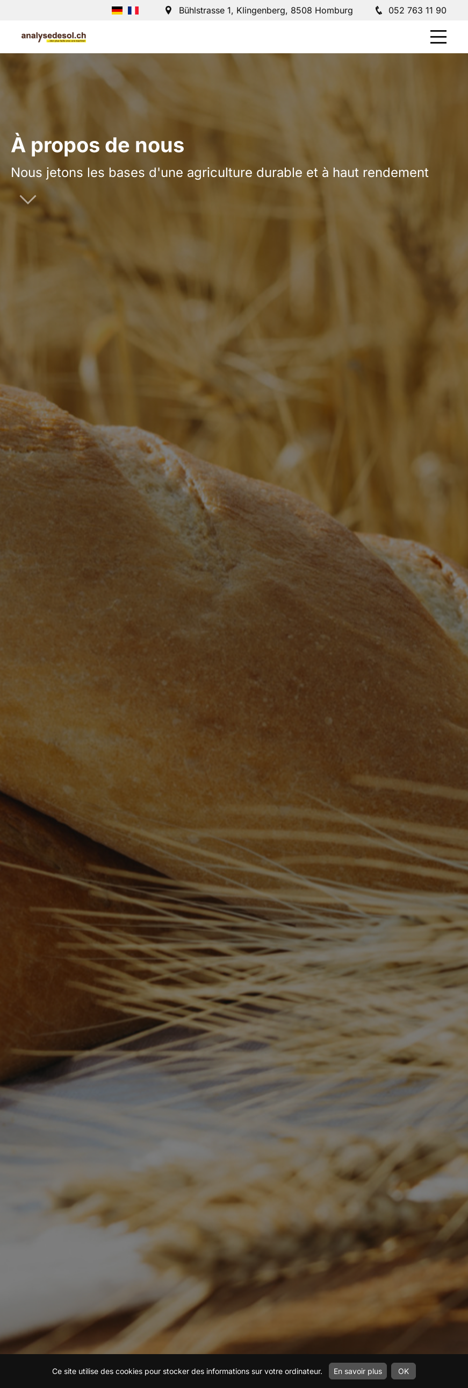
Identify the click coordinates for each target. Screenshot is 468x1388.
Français (133, 10)
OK (403, 1371)
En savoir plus (358, 1371)
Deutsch (117, 10)
